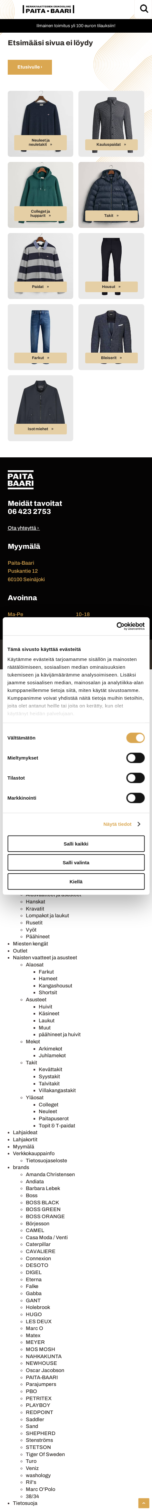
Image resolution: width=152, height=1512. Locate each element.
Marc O (34, 1328)
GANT (33, 1300)
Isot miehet (38, 429)
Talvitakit (49, 1083)
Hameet (48, 978)
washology (38, 1475)
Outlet (20, 950)
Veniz (32, 1468)
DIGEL (34, 1272)
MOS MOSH (40, 1349)
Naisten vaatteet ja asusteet (45, 957)
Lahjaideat (25, 1132)
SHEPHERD (41, 1433)
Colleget (48, 1104)
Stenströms (39, 1440)
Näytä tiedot (118, 824)
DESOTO (37, 1265)
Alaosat (35, 964)
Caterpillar (38, 1244)
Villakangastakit (57, 1090)
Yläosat (35, 1097)
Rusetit (34, 922)
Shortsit (48, 992)
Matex (33, 1335)
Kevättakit (50, 1069)
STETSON (38, 1447)
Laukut (47, 1020)
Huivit (45, 1006)
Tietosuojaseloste (46, 1160)
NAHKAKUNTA (44, 1356)
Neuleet (48, 1111)
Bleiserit (109, 358)
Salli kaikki (76, 843)
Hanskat (35, 901)
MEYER (35, 1342)
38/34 (32, 1496)
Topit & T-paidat (57, 1125)
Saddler (35, 1419)
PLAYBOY (38, 1405)
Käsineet (49, 1013)
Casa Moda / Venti (47, 1237)
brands (21, 1167)
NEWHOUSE (41, 1363)
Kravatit (35, 908)
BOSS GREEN (43, 1209)
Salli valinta (76, 862)
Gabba (34, 1293)
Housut (108, 286)
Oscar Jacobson (45, 1370)
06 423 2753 (29, 511)
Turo (31, 1461)
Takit (108, 215)
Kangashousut (55, 985)
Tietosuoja (25, 1503)
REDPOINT (39, 1412)
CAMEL (35, 1230)
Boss (31, 1195)
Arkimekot (50, 1048)
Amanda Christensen (50, 1174)
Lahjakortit (25, 1139)
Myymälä (23, 1146)
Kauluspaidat (108, 144)
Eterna (34, 1279)
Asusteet (36, 999)
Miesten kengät (30, 943)
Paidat (38, 286)
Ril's (31, 1482)
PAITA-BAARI (42, 1377)
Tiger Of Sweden (45, 1454)
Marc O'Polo (40, 1489)
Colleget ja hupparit (40, 213)
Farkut (38, 358)
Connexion (38, 1258)
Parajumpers (41, 1384)
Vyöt (31, 929)
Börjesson (37, 1223)
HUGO (34, 1314)
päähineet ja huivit (60, 1034)
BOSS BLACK (42, 1202)
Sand (32, 1426)
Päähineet (38, 936)
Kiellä (75, 881)
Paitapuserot (54, 1118)
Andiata (35, 1181)
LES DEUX (39, 1321)
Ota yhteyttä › (23, 528)
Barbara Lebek (43, 1188)
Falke (32, 1286)
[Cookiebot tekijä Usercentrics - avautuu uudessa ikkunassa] (116, 626)
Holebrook (38, 1307)
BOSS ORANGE (45, 1216)
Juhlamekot (52, 1055)
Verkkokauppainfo (34, 1153)
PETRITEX (39, 1398)
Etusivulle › (29, 66)
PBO (31, 1391)
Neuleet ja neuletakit (39, 142)
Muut (45, 1027)
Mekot (33, 1041)
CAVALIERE (41, 1251)
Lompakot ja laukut (47, 915)
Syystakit (49, 1076)
